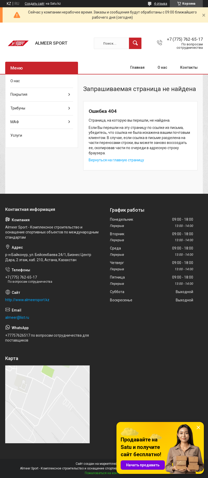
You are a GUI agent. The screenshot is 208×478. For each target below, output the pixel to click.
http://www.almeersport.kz (27, 300)
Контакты (189, 67)
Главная (137, 67)
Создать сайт (34, 3)
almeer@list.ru (17, 317)
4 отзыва (160, 3)
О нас (162, 67)
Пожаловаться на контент (104, 473)
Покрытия (18, 94)
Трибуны (17, 108)
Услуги (16, 135)
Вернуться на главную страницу (116, 160)
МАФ (14, 122)
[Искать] (135, 43)
